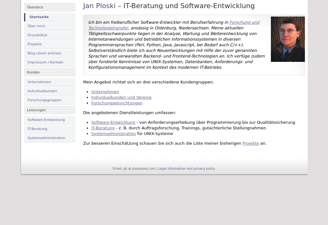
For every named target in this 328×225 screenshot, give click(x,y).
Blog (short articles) (44, 53)
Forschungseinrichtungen (117, 103)
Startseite (39, 17)
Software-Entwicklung (46, 120)
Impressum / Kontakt (45, 62)
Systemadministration (47, 138)
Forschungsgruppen (45, 100)
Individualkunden (42, 91)
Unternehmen (39, 82)
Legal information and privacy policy (187, 168)
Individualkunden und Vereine (121, 97)
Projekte (35, 44)
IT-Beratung (37, 129)
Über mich (37, 26)
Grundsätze (37, 35)
